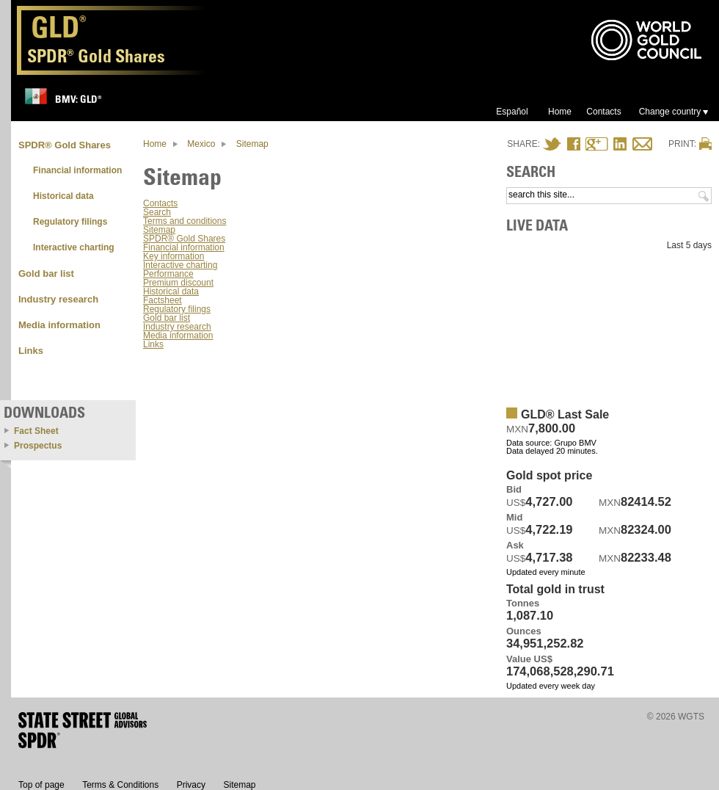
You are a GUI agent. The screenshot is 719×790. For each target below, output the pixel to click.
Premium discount (178, 283)
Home (155, 143)
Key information (173, 256)
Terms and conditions (184, 221)
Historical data (171, 291)
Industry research (177, 327)
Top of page (41, 785)
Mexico (201, 143)
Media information (178, 335)
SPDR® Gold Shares (184, 238)
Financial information (184, 247)
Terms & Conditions (120, 785)
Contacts (160, 203)
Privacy (191, 785)
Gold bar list (166, 318)
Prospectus (38, 446)
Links (153, 344)
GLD (59, 31)
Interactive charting (180, 265)
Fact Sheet (36, 431)
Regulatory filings (177, 309)
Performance (168, 274)
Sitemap (252, 143)
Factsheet (162, 300)
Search (157, 212)
